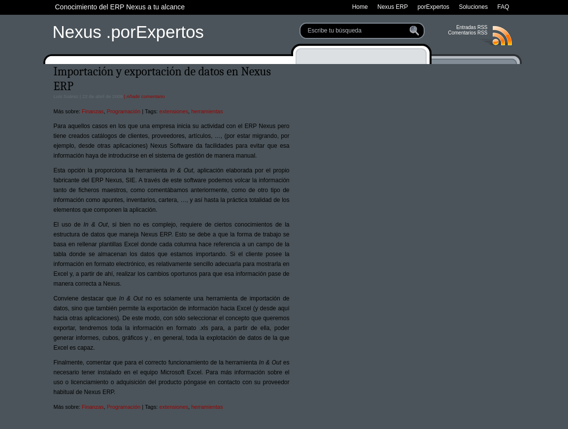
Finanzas (93, 111)
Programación (123, 111)
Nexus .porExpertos (128, 31)
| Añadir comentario (144, 96)
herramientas (207, 111)
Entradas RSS (471, 27)
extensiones (173, 111)
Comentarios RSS (467, 32)
